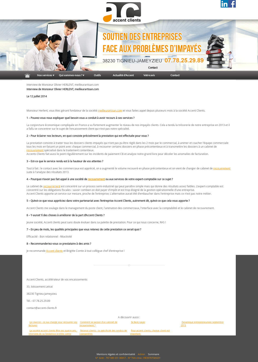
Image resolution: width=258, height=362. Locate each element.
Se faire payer (138, 322)
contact (152, 67)
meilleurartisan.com (110, 110)
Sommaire (153, 354)
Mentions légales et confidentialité (116, 354)
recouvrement (35, 150)
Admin (141, 354)
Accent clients (54, 250)
